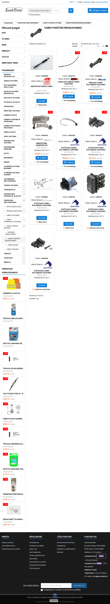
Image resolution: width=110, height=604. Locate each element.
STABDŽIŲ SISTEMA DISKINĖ (12, 174)
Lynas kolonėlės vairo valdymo (69, 83)
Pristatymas (34, 542)
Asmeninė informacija (65, 542)
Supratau (53, 601)
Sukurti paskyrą (101, 2)
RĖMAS (7, 162)
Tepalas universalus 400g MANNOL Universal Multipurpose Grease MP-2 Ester (14, 444)
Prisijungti (87, 2)
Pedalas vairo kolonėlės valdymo (95, 83)
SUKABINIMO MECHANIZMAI (10, 180)
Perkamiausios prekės (11, 549)
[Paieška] (62, 10)
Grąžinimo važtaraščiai (66, 549)
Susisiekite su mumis (37, 562)
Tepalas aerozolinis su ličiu (14, 318)
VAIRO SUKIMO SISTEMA (11, 227)
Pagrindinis (8, 70)
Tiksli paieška (34, 15)
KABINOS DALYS (10, 115)
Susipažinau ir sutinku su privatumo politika (62, 590)
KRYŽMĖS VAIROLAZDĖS (10, 233)
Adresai (60, 552)
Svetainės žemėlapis (37, 565)
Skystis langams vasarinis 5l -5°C (14, 469)
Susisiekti (41, 101)
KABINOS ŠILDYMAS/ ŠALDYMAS (12, 127)
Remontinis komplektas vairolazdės (42, 145)
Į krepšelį (68, 96)
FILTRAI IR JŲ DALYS (12, 102)
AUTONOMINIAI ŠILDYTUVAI (10, 86)
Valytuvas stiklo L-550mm (14, 394)
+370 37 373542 (100, 573)
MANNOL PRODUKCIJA (9, 75)
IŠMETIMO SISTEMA (12, 111)
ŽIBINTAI (7, 262)
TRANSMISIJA (9, 189)
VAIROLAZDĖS (13, 245)
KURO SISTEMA (10, 136)
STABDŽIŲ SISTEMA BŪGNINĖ (12, 167)
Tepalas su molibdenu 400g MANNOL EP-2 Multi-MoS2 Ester (14, 368)
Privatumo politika (36, 546)
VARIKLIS (7, 253)
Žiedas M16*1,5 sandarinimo (14, 519)
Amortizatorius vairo (42, 86)
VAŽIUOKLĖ (8, 258)
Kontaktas (6, 2)
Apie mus (33, 549)
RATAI (6, 153)
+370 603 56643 (91, 560)
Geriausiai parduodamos (10, 270)
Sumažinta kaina (8, 546)
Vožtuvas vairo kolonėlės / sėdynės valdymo (68, 150)
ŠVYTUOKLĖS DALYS (13, 206)
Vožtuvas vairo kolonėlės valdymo (95, 149)
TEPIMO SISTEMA (11, 185)
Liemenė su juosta (11, 293)
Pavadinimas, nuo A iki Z (90, 45)
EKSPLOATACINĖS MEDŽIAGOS (11, 92)
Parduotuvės (34, 568)
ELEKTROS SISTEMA (12, 98)
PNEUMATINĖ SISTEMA (9, 142)
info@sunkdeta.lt (100, 576)
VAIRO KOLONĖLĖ (13, 215)
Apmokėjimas (35, 552)
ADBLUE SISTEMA (11, 81)
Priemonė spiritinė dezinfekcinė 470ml (14, 494)
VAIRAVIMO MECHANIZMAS (10, 201)
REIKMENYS (8, 158)
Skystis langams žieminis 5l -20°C (14, 343)
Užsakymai (61, 546)
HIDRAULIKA (9, 106)
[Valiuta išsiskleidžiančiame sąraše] (73, 2)
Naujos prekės (7, 542)
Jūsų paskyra (64, 536)
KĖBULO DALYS (10, 132)
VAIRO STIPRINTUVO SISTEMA (12, 220)
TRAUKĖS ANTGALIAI (14, 211)
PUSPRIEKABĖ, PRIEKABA (9, 148)
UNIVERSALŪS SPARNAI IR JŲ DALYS (12, 195)
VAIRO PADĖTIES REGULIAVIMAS (12, 239)
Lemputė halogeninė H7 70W (14, 419)
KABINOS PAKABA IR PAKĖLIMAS (12, 120)
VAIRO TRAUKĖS (12, 249)
